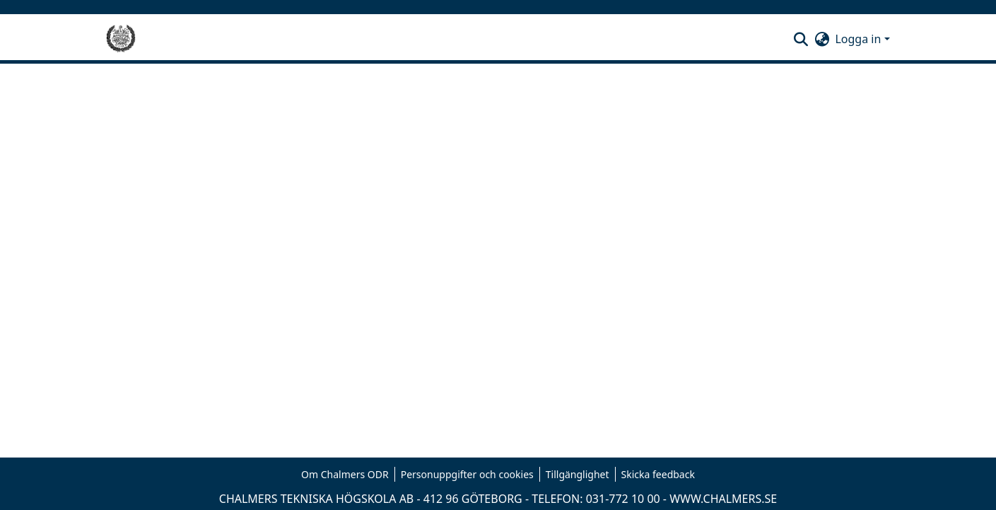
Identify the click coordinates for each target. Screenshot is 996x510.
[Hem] (121, 39)
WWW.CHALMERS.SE (723, 498)
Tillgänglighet (577, 474)
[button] (800, 38)
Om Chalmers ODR (345, 474)
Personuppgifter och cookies (467, 474)
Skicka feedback (658, 474)
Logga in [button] (859, 39)
